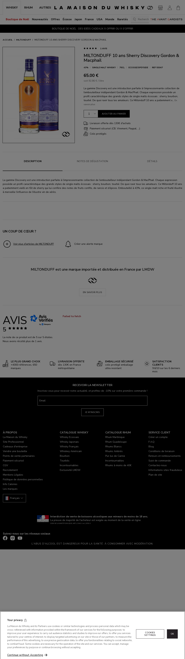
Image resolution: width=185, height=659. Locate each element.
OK (172, 643)
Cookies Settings (150, 643)
